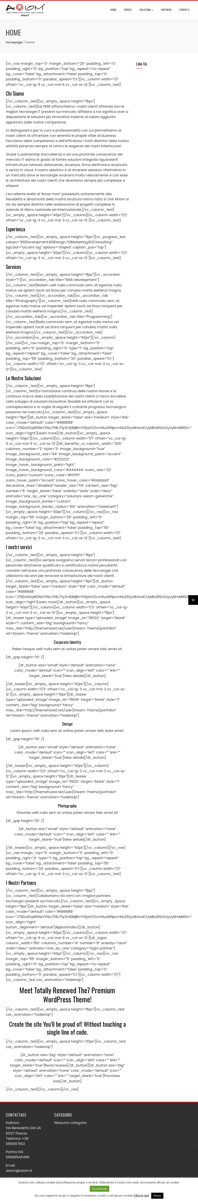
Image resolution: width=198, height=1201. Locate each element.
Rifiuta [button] (157, 1196)
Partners (166, 10)
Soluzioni (146, 10)
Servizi (128, 10)
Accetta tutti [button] (99, 1189)
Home (113, 10)
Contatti (184, 10)
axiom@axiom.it (19, 1170)
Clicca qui (141, 1195)
